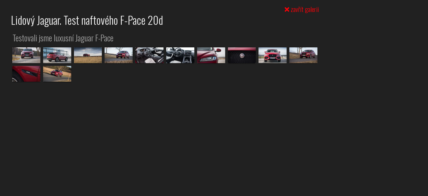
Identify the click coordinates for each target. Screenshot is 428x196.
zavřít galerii (302, 9)
